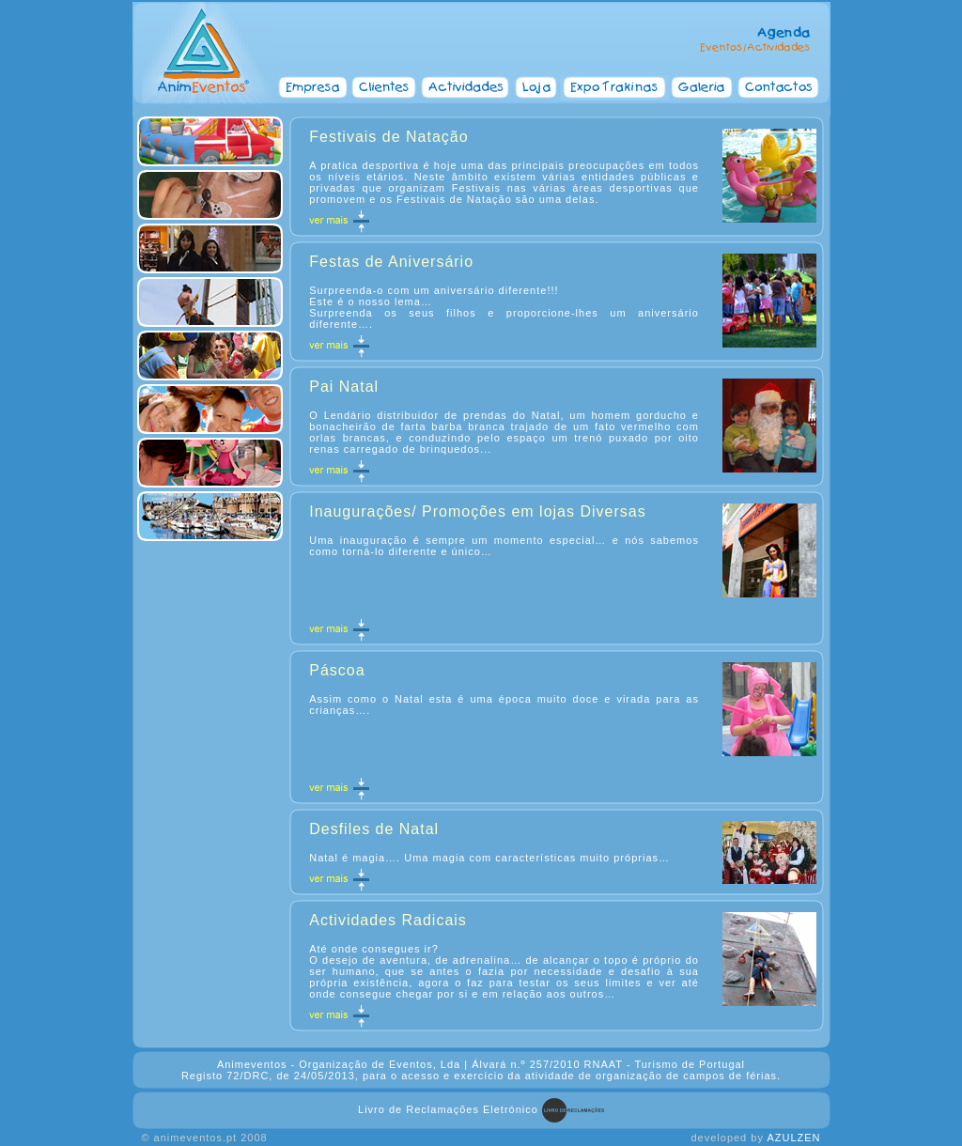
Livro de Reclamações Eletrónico (448, 1109)
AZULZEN (793, 1137)
